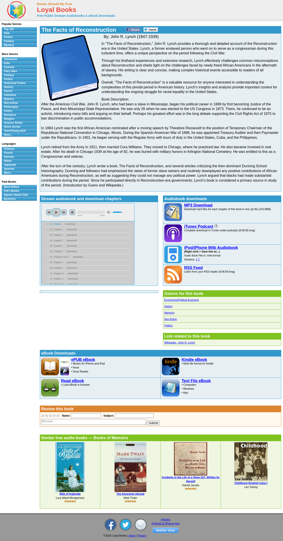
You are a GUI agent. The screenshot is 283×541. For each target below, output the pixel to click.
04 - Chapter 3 (56, 240)
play (56, 212)
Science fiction (13, 122)
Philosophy (11, 106)
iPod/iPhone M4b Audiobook (211, 247)
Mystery (9, 45)
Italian (8, 160)
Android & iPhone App (165, 523)
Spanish (9, 168)
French (8, 152)
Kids (7, 33)
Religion (9, 118)
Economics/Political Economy (181, 300)
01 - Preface (55, 224)
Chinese (9, 148)
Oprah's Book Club (16, 194)
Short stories (12, 126)
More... (8, 134)
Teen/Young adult (15, 130)
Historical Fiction (14, 83)
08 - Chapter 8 (56, 262)
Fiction (8, 37)
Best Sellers (11, 186)
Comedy (9, 67)
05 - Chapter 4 (56, 246)
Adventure (10, 59)
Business (10, 198)
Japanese (10, 164)
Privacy (142, 535)
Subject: (108, 415)
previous (49, 212)
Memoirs (169, 312)
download (70, 224)
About (131, 535)
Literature (10, 95)
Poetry (8, 110)
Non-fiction (170, 319)
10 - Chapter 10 (56, 273)
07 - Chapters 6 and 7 (59, 257)
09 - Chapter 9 (56, 268)
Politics (168, 325)
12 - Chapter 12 (56, 284)
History (168, 306)
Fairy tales (10, 71)
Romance (10, 114)
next (64, 212)
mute (109, 212)
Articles (165, 519)
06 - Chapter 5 (56, 251)
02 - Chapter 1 (56, 229)
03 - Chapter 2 (56, 235)
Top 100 (9, 29)
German (9, 156)
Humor (8, 91)
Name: (66, 415)
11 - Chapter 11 (56, 279)
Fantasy (9, 41)
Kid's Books (11, 190)
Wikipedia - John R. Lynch (179, 342)
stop (72, 212)
